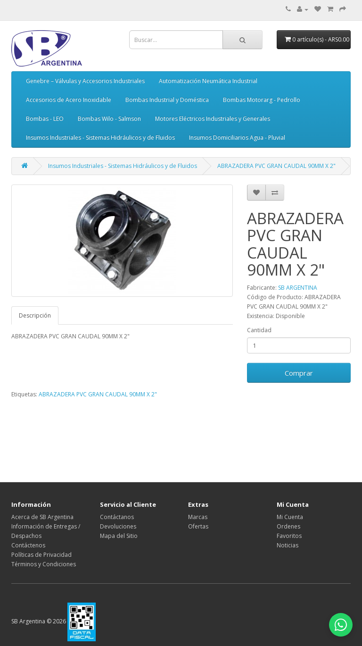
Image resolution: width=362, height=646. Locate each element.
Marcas (197, 517)
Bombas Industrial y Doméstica (167, 100)
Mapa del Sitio (119, 536)
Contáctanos (117, 517)
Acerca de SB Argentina (42, 517)
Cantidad (259, 330)
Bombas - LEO (45, 119)
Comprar (299, 373)
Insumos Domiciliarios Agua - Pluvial (237, 138)
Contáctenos (28, 545)
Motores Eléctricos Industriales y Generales (212, 119)
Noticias (287, 545)
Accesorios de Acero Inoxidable (68, 100)
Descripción (35, 315)
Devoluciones (118, 526)
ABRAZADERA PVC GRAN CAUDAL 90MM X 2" (276, 166)
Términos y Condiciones (43, 564)
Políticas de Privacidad (41, 555)
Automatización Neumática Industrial (208, 81)
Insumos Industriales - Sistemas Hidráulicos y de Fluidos (100, 138)
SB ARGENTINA (297, 288)
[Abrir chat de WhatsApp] (341, 625)
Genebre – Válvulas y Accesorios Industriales (85, 81)
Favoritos (289, 536)
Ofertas (198, 526)
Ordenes (288, 526)
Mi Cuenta (290, 517)
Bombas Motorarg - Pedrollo (261, 100)
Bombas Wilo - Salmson (109, 119)
